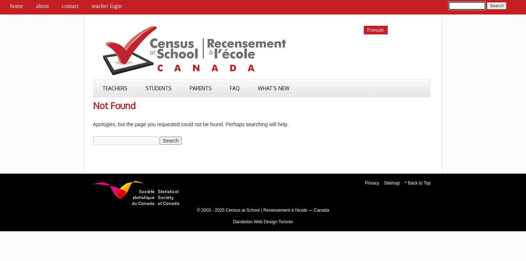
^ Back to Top (417, 183)
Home (16, 6)
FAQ (235, 88)
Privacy (372, 183)
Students (159, 88)
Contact (70, 6)
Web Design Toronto (273, 221)
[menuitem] (376, 30)
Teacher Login (107, 6)
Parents (201, 88)
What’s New (274, 88)
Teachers (114, 88)
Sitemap (392, 183)
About (42, 6)
